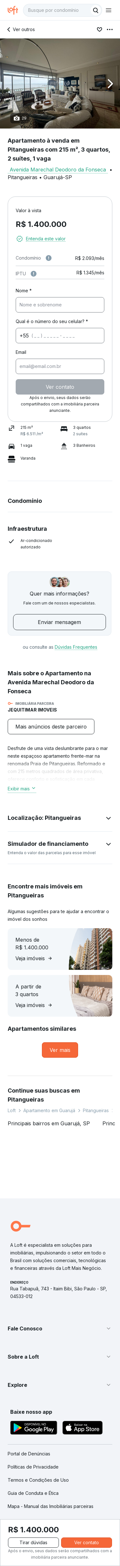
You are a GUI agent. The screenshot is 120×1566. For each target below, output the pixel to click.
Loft (12, 1110)
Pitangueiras (96, 1110)
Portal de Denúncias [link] (29, 1453)
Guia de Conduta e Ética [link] (33, 1493)
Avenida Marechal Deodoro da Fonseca (58, 169)
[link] (60, 1050)
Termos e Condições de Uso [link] (38, 1480)
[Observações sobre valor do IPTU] (33, 274)
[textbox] (62, 10)
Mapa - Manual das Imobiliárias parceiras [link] (50, 1506)
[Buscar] (96, 10)
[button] (60, 83)
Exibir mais (22, 788)
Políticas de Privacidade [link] (33, 1467)
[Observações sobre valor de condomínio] (49, 258)
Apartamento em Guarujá (49, 1110)
